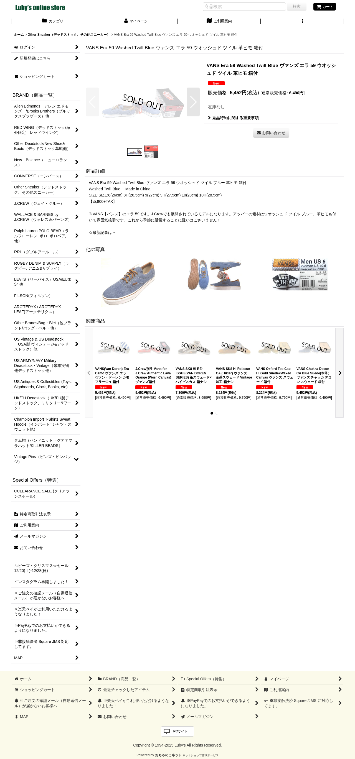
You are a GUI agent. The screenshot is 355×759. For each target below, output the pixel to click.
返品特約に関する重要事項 (233, 118)
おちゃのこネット (168, 755)
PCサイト (180, 731)
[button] (302, 22)
